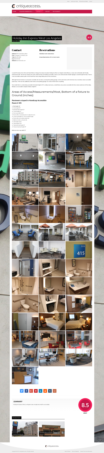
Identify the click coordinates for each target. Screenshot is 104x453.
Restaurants (56, 11)
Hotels (39, 11)
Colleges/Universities (26, 11)
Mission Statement (75, 451)
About (68, 1)
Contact (90, 1)
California (14, 41)
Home (14, 11)
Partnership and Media (83, 1)
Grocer (47, 11)
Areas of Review (67, 451)
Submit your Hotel (74, 1)
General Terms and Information (86, 451)
